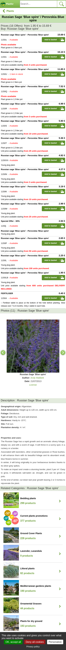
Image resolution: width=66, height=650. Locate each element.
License (33, 385)
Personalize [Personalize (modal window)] (55, 642)
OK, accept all (13, 642)
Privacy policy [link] (33, 646)
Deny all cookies (35, 642)
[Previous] (3, 352)
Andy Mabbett (37, 378)
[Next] (63, 352)
